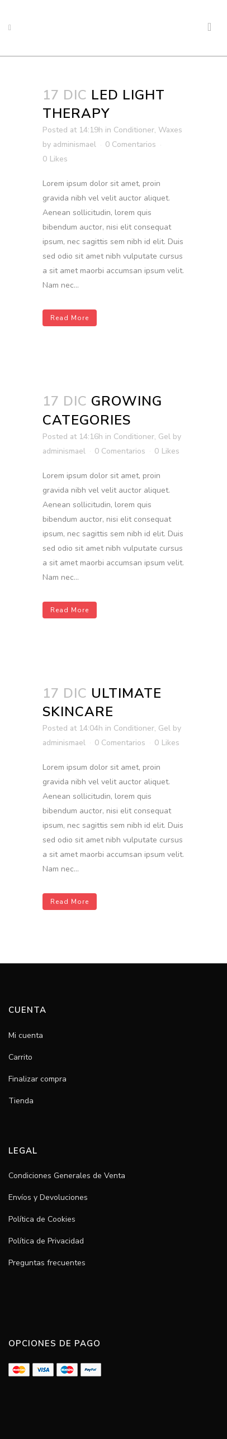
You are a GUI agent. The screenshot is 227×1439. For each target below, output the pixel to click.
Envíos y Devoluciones (48, 1197)
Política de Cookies (41, 1219)
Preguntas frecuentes (47, 1262)
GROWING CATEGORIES (102, 410)
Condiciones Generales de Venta (66, 1175)
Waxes (170, 130)
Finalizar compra (37, 1079)
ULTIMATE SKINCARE (102, 702)
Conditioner (134, 130)
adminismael (74, 144)
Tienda (21, 1100)
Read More (69, 317)
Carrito (20, 1057)
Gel (164, 436)
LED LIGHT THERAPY (103, 104)
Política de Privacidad (46, 1241)
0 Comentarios (130, 144)
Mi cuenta (25, 1035)
